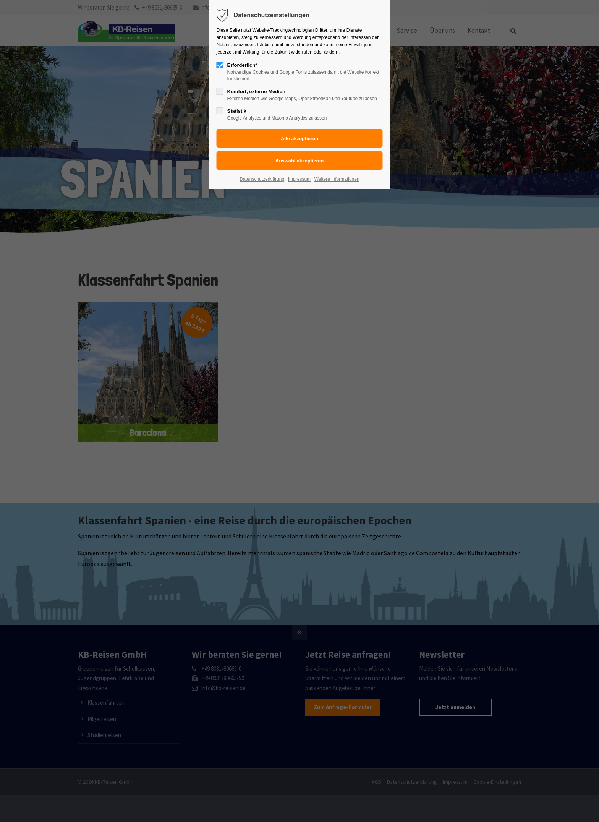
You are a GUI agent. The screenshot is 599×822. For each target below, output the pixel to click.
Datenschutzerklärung (262, 179)
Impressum (299, 179)
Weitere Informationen (336, 179)
